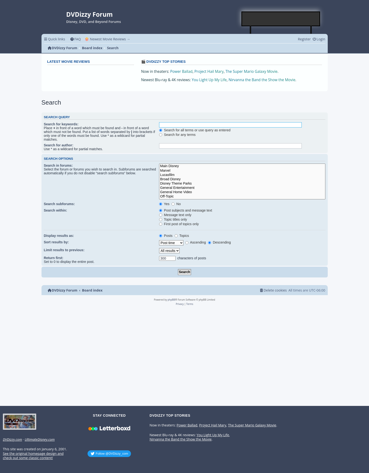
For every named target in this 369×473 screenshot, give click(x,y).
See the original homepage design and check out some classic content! (33, 456)
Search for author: (58, 145)
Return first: (53, 258)
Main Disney (242, 166)
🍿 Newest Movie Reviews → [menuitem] (107, 39)
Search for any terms (177, 135)
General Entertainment (242, 188)
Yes (164, 204)
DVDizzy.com (12, 439)
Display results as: (59, 236)
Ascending (195, 242)
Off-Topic (242, 196)
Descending (219, 242)
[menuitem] (75, 39)
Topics (182, 236)
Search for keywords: (61, 124)
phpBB (171, 299)
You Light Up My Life (209, 79)
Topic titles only (173, 219)
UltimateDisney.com (40, 439)
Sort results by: (56, 242)
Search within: (55, 210)
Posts (165, 236)
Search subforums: (59, 204)
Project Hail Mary (208, 71)
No (176, 204)
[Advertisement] (281, 19)
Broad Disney (242, 179)
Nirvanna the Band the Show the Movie (262, 79)
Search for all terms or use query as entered (194, 130)
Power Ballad (181, 71)
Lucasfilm (242, 175)
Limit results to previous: (64, 250)
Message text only (175, 215)
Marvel (242, 171)
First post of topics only (179, 224)
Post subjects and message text (185, 210)
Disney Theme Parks (242, 183)
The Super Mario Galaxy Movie (251, 71)
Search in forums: (58, 165)
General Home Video (242, 192)
